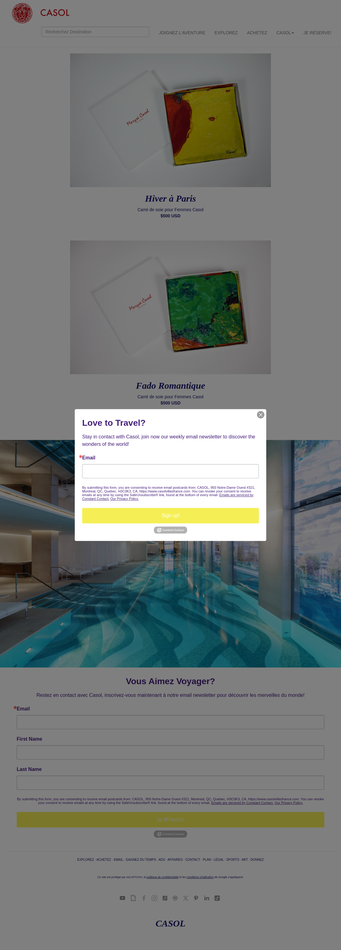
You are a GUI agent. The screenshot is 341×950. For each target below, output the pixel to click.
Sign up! (171, 515)
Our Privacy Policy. (124, 498)
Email (88, 457)
